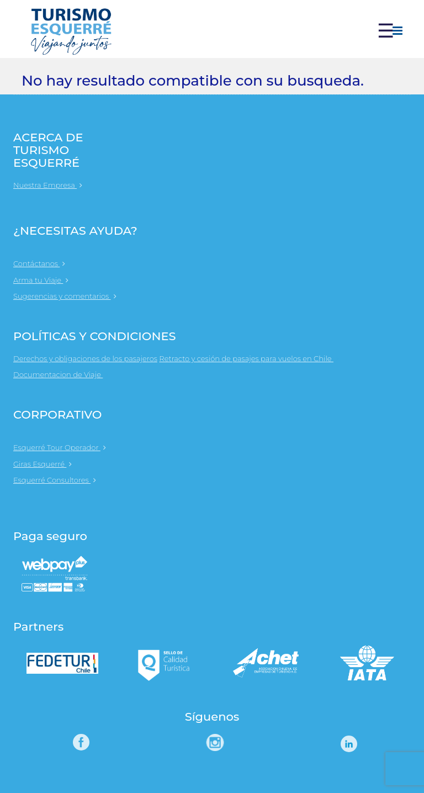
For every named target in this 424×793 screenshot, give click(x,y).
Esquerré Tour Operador (59, 447)
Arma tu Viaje (40, 280)
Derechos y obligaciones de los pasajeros (85, 358)
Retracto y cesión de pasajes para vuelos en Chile (251, 358)
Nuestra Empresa (47, 185)
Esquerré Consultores (54, 479)
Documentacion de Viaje (63, 374)
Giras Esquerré (42, 463)
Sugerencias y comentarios (64, 296)
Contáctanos (39, 263)
